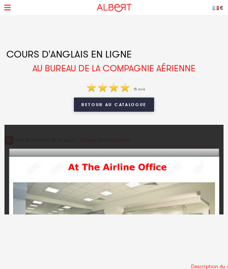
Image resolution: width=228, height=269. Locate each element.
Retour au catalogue (114, 104)
